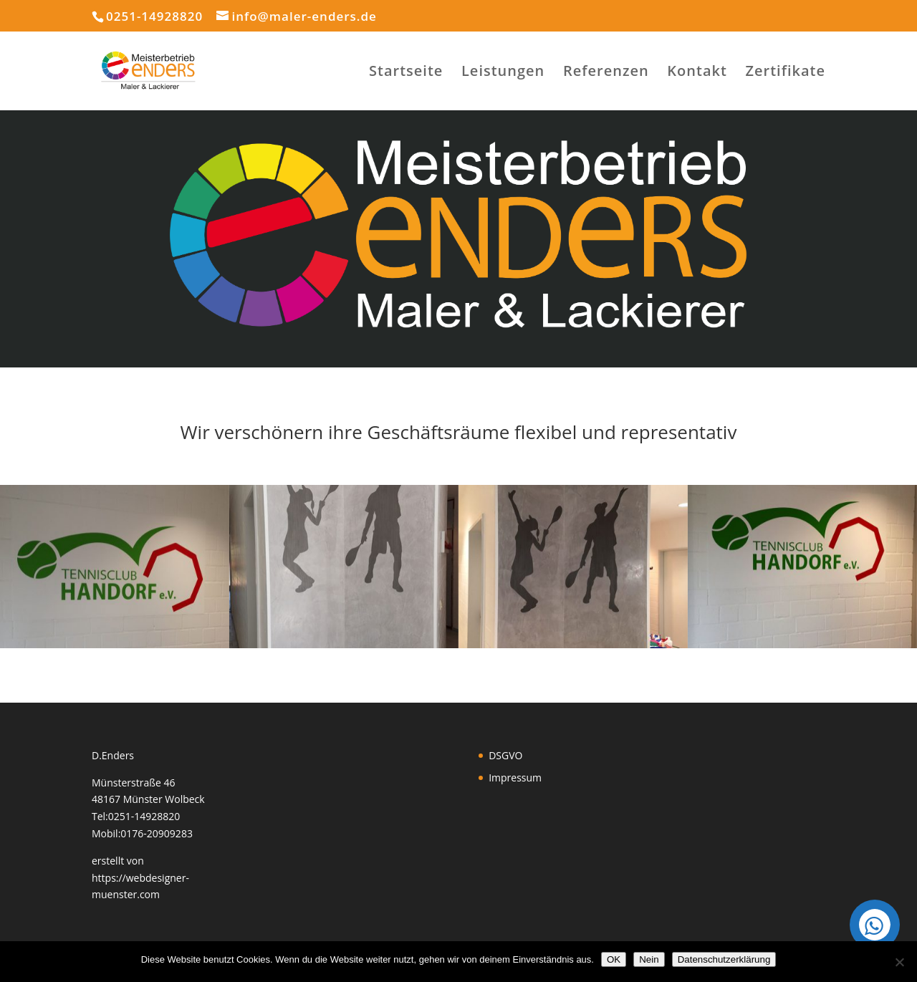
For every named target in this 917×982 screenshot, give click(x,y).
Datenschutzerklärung (724, 959)
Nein (648, 959)
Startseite (406, 73)
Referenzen (606, 73)
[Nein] (899, 962)
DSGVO (505, 755)
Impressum (515, 777)
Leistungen (502, 73)
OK (613, 959)
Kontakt (697, 73)
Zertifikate (785, 73)
